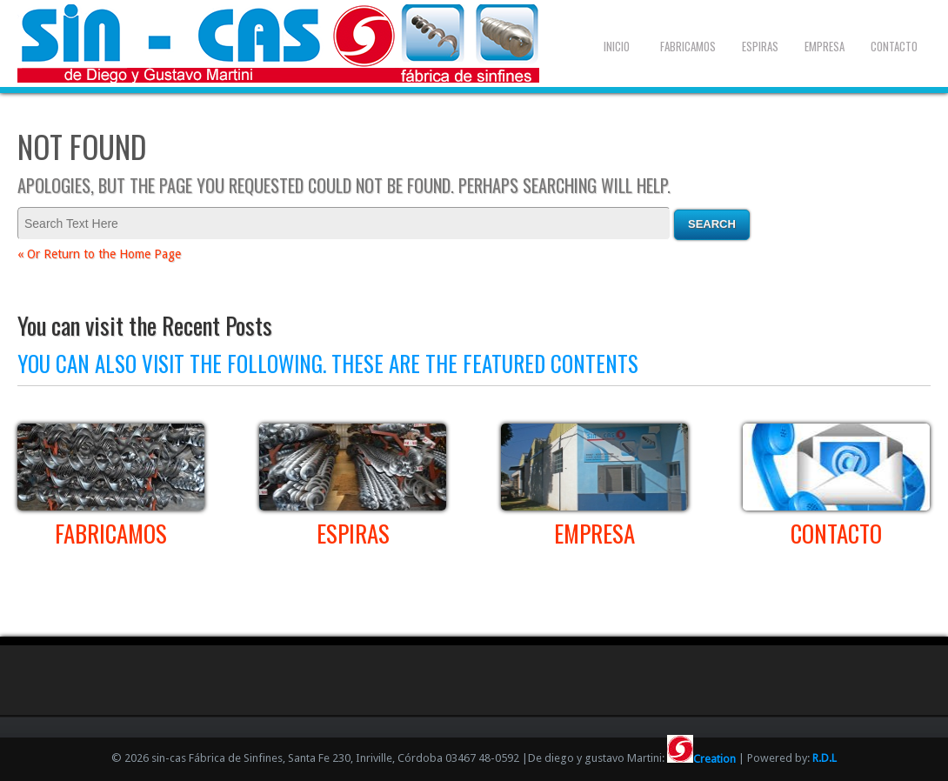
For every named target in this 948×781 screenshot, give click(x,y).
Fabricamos (688, 46)
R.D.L (824, 758)
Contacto (894, 46)
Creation (701, 758)
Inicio (617, 46)
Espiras (760, 46)
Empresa (824, 46)
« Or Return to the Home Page (99, 254)
